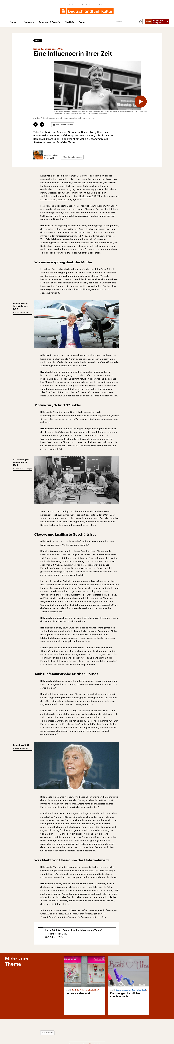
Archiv (82, 22)
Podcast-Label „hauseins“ (53, 199)
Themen (13, 22)
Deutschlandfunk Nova (95, 5)
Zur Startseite (47, 1033)
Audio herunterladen (64, 124)
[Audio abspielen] (141, 101)
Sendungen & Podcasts (49, 22)
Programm (29, 22)
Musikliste (69, 22)
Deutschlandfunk (76, 5)
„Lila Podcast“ (85, 196)
